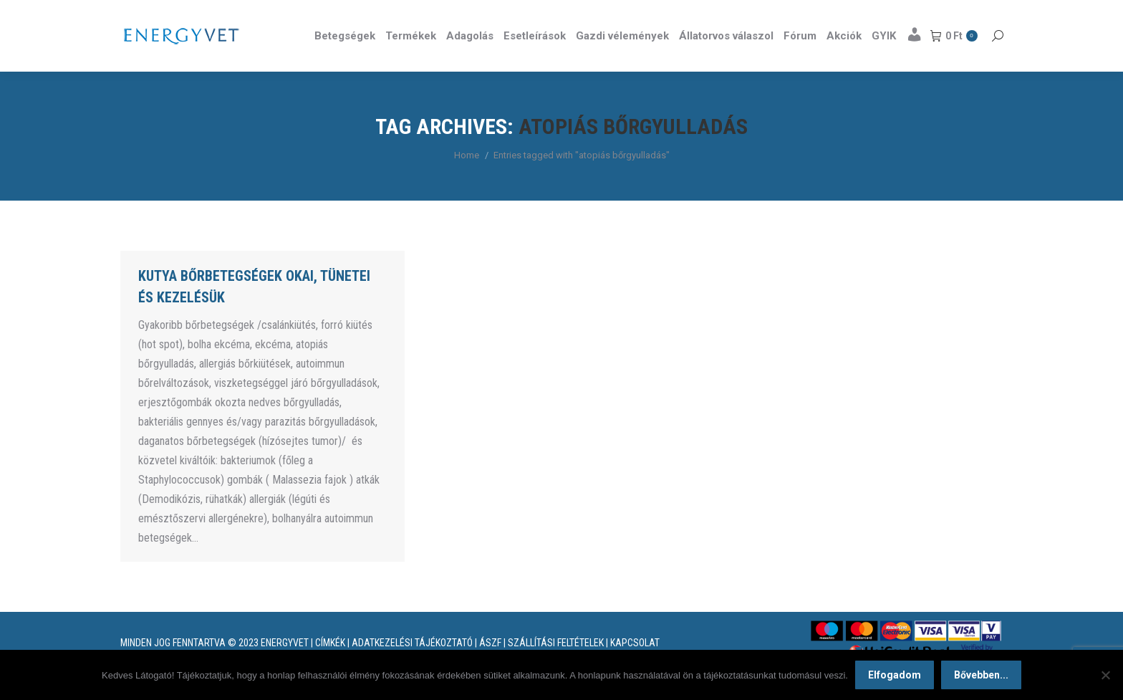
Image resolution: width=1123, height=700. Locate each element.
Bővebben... (981, 675)
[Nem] (1105, 675)
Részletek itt (967, 13)
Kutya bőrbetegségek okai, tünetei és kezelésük (254, 312)
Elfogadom (894, 675)
